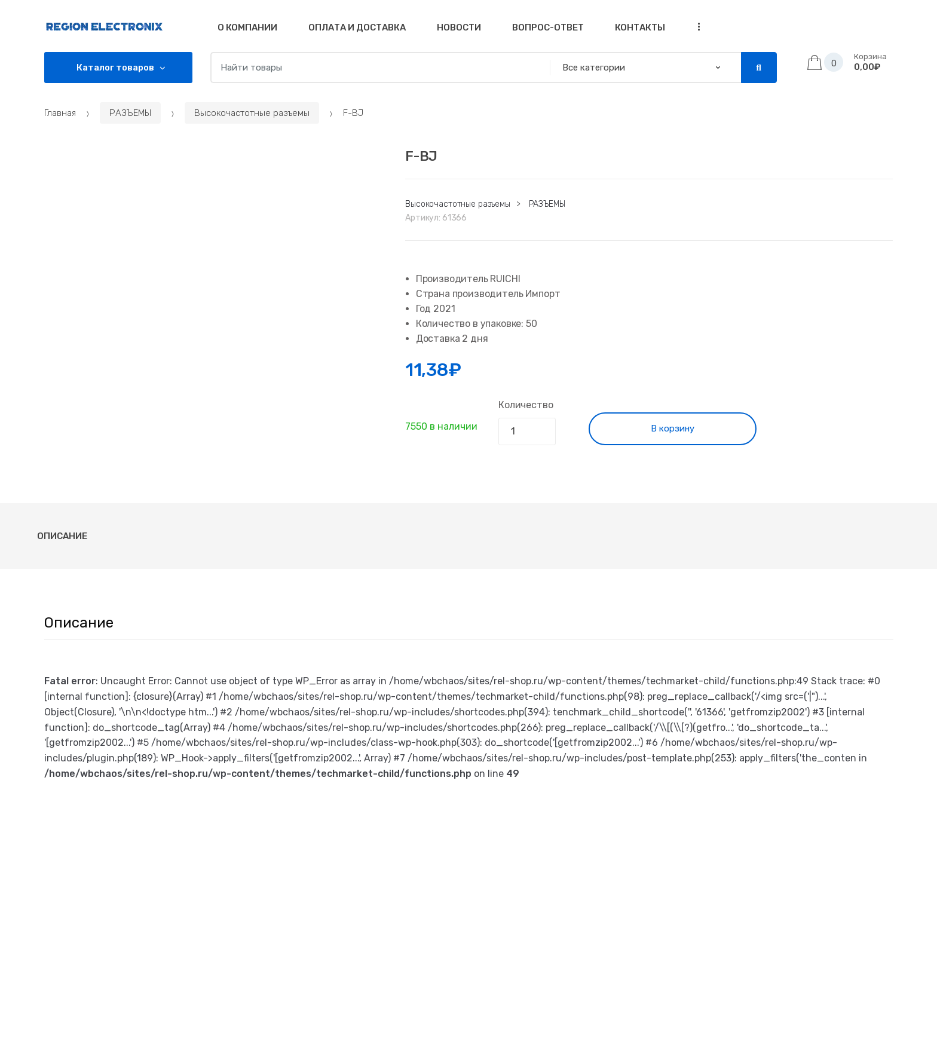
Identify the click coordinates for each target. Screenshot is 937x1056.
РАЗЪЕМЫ (130, 113)
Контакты (640, 27)
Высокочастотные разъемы (252, 113)
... (695, 26)
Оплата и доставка (357, 27)
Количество (525, 405)
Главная (60, 113)
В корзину (672, 428)
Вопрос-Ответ (548, 27)
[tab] (62, 536)
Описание (62, 536)
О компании (247, 27)
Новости (459, 27)
